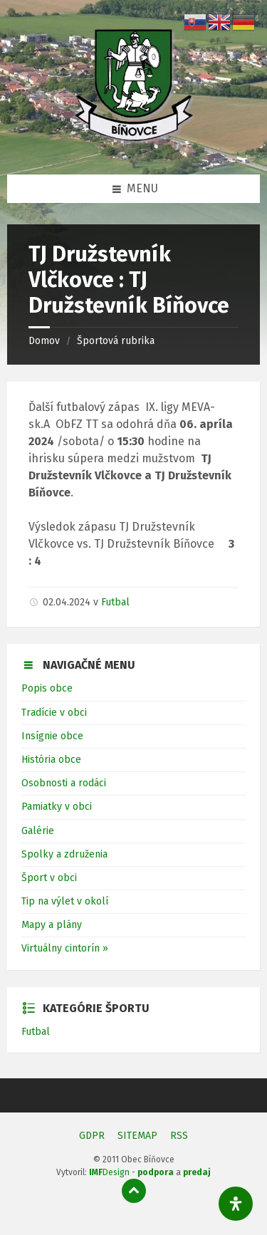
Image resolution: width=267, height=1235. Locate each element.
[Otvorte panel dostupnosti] (236, 1204)
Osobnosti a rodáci (63, 783)
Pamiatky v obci (56, 807)
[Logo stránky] (134, 145)
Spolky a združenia (64, 854)
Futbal (115, 602)
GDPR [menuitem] (92, 1136)
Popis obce (47, 688)
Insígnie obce (52, 736)
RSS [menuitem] (179, 1136)
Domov (44, 341)
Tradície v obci (54, 713)
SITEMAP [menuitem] (137, 1136)
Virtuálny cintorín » (64, 948)
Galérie (37, 831)
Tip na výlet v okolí (64, 901)
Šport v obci (49, 878)
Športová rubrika (116, 341)
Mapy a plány (51, 925)
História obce (51, 760)
